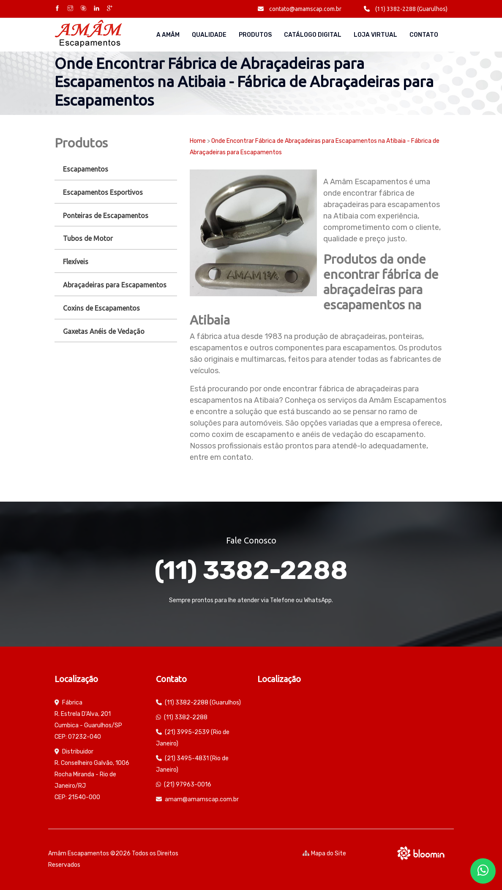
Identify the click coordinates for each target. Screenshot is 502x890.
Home (198, 141)
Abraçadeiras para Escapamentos (114, 285)
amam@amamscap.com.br (202, 799)
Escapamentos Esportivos (103, 192)
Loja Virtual (375, 34)
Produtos (255, 34)
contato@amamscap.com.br (299, 8)
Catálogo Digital (312, 34)
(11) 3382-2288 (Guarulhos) (405, 8)
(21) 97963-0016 (187, 784)
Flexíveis (75, 261)
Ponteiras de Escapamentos (105, 215)
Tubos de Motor (88, 238)
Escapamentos (85, 169)
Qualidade (209, 34)
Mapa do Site (324, 853)
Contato (423, 34)
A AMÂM (168, 34)
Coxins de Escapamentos (101, 308)
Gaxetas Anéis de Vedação (104, 331)
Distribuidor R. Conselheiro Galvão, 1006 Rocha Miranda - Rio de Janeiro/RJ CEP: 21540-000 (92, 774)
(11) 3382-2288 (251, 570)
